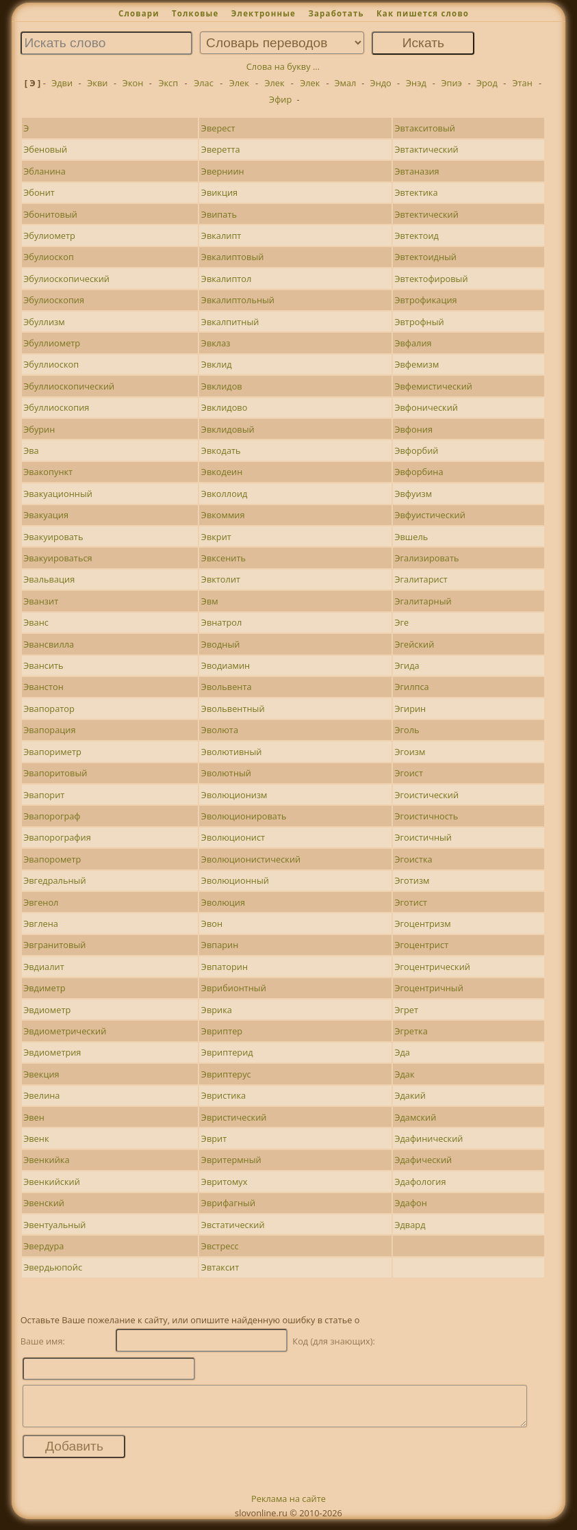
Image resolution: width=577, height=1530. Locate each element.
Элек (239, 83)
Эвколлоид (224, 493)
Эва (31, 450)
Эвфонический (425, 407)
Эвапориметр (52, 751)
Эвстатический (233, 1225)
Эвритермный (231, 1159)
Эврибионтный (233, 988)
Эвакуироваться (57, 558)
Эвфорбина (418, 472)
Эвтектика (415, 192)
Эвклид (216, 364)
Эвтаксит (220, 1267)
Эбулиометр (49, 235)
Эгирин (410, 708)
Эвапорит (43, 795)
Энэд (416, 83)
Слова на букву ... (283, 66)
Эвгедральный (54, 880)
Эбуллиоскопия (56, 407)
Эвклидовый (228, 429)
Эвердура (43, 1246)
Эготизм (411, 880)
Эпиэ (451, 83)
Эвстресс (220, 1246)
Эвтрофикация (425, 300)
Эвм (209, 601)
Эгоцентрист (421, 945)
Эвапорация (49, 730)
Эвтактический (426, 149)
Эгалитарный (422, 601)
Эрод (487, 83)
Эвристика (223, 1095)
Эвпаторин (224, 966)
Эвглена (40, 923)
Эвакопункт (48, 472)
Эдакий (409, 1095)
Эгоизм (409, 751)
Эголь (406, 730)
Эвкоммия (223, 515)
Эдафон (410, 1203)
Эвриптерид (227, 1052)
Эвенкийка (46, 1159)
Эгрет (406, 1010)
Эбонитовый (50, 214)
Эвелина (41, 1095)
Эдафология (420, 1181)
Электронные (263, 13)
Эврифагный (228, 1203)
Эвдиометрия (52, 1052)
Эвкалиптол (226, 278)
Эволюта (219, 730)
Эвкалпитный (230, 322)
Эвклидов (221, 386)
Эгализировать (426, 558)
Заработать (335, 13)
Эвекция (41, 1074)
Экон (133, 83)
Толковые (195, 13)
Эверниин (222, 171)
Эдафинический (428, 1138)
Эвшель (411, 537)
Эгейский (414, 644)
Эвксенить (223, 558)
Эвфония (413, 429)
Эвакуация (45, 515)
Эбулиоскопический (66, 278)
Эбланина (44, 171)
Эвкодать (221, 450)
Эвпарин (220, 945)
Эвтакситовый (424, 128)
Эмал (346, 83)
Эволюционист (233, 837)
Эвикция (219, 192)
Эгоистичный (423, 837)
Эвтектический (426, 214)
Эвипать (219, 214)
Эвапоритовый (55, 773)
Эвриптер (221, 1031)
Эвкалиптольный (237, 300)
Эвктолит (220, 579)
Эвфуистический (429, 515)
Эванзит (40, 601)
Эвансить (43, 665)
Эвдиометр (46, 1010)
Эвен (33, 1117)
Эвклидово (224, 407)
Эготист (410, 902)
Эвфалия (412, 343)
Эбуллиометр (51, 343)
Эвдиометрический (64, 1031)
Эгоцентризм (422, 923)
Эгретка (410, 1031)
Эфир (280, 99)
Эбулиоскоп (48, 257)
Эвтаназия (416, 171)
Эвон (211, 923)
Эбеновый (45, 149)
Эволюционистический (250, 859)
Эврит (214, 1138)
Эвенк (36, 1138)
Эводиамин (225, 665)
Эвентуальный (54, 1225)
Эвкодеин (222, 472)
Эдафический (423, 1159)
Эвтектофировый (430, 278)
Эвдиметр (44, 988)
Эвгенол (40, 902)
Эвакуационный (57, 493)
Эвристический (234, 1117)
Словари (138, 13)
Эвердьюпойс (52, 1267)
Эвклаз (216, 343)
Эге (401, 622)
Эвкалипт (221, 235)
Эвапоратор (49, 708)
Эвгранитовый (54, 945)
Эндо (381, 83)
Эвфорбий (416, 450)
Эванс (36, 622)
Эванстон (43, 686)
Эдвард (409, 1225)
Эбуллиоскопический (68, 386)
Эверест (218, 128)
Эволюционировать (244, 816)
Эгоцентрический (432, 966)
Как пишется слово (422, 13)
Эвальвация (49, 579)
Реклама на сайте (288, 1507)
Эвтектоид (416, 235)
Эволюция (223, 902)
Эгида (406, 665)
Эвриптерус (226, 1074)
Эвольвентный (233, 708)
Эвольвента (226, 686)
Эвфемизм (416, 364)
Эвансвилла (48, 644)
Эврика (216, 1010)
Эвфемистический (433, 386)
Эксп (168, 83)
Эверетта (220, 149)
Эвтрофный (419, 322)
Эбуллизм (43, 322)
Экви (97, 83)
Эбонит (39, 192)
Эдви (62, 83)
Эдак (404, 1074)
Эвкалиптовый (232, 257)
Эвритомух (224, 1181)
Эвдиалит (43, 966)
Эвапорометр (52, 859)
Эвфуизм (413, 493)
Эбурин (39, 429)
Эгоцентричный (428, 988)
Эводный (220, 644)
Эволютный (226, 773)
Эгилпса (411, 686)
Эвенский (43, 1203)
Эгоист (408, 773)
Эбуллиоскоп (51, 364)
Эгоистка (413, 859)
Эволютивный (231, 751)
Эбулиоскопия (53, 300)
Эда (402, 1052)
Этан (522, 83)
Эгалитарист (420, 579)
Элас (204, 83)
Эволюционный (235, 880)
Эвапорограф (51, 816)
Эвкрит (216, 537)
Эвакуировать (53, 537)
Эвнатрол (221, 622)
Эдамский (415, 1117)
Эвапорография (57, 837)
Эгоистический (426, 795)
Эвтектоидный (425, 257)
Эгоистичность (426, 816)
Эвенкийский (51, 1181)
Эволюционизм (234, 795)
